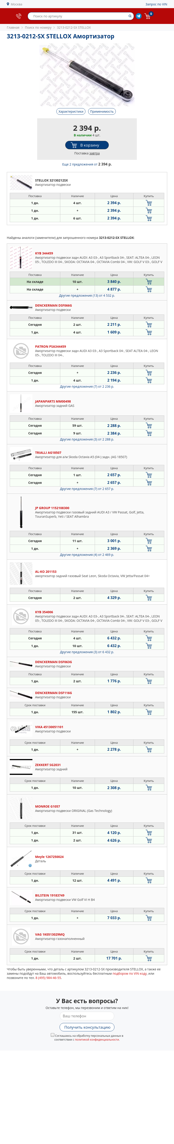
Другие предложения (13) (87, 295)
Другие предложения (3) (87, 439)
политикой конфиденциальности (97, 1039)
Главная (13, 27)
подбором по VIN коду (130, 973)
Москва (16, 4)
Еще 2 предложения (87, 164)
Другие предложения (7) (87, 386)
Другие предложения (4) (87, 554)
